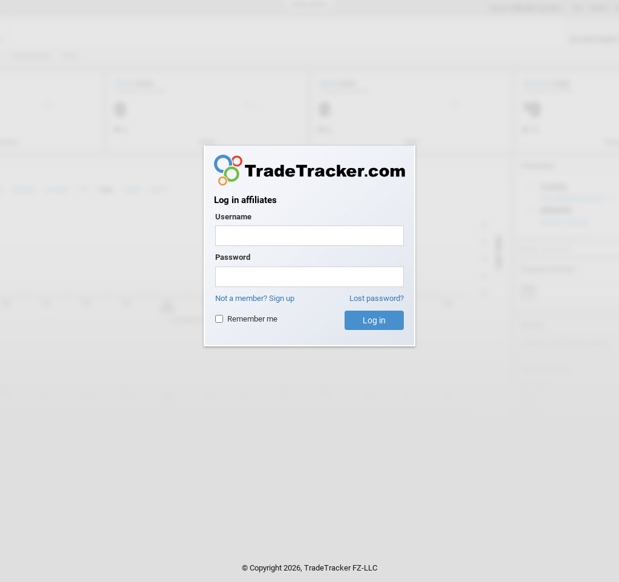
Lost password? (376, 298)
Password (232, 257)
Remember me (246, 318)
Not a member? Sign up (254, 298)
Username (233, 216)
